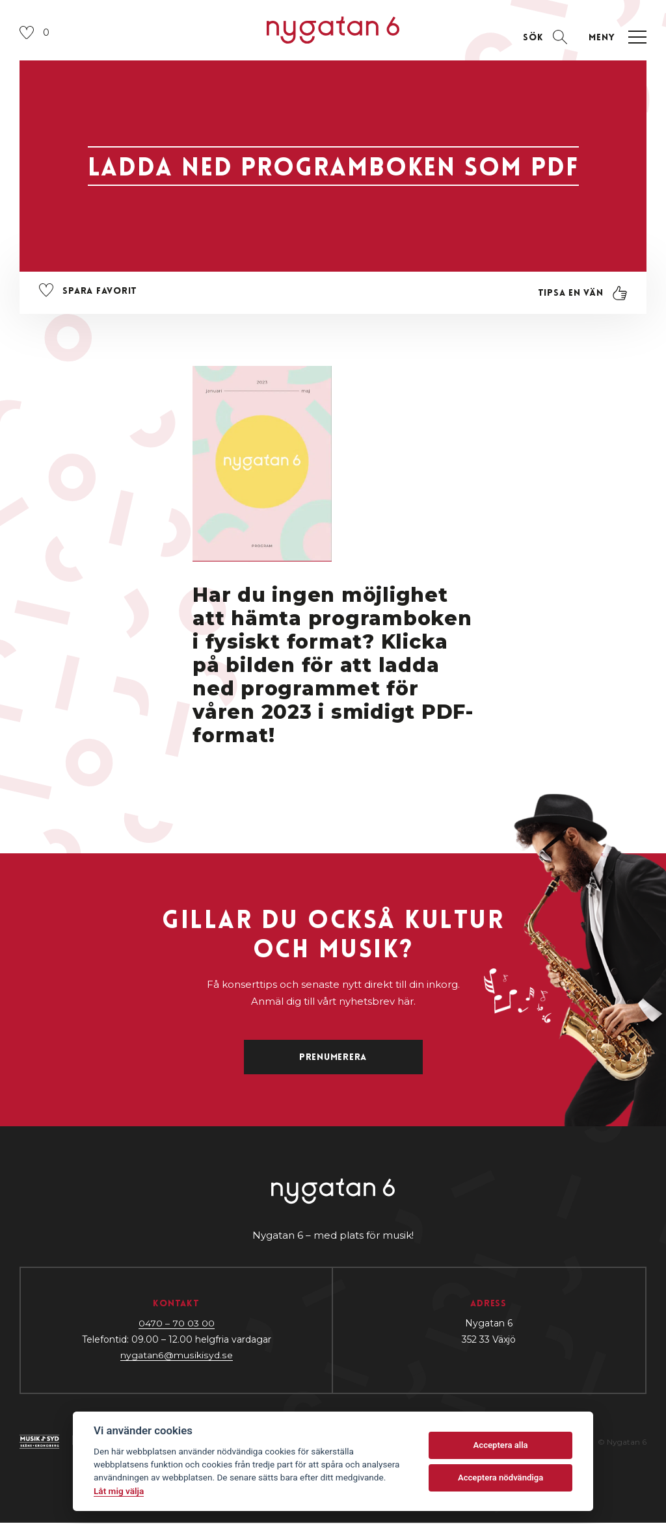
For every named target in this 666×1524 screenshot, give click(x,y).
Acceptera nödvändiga (500, 1477)
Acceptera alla (500, 1445)
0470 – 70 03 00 (177, 1324)
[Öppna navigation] (614, 38)
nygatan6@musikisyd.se (177, 1356)
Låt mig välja (119, 1491)
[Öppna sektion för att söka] (544, 38)
